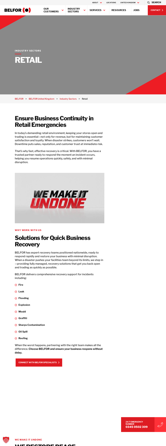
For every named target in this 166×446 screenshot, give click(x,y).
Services (95, 10)
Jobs (136, 10)
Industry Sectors (74, 10)
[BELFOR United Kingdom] (18, 10)
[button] (154, 2)
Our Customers (51, 10)
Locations (111, 3)
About (95, 3)
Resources (118, 10)
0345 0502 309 (140, 426)
